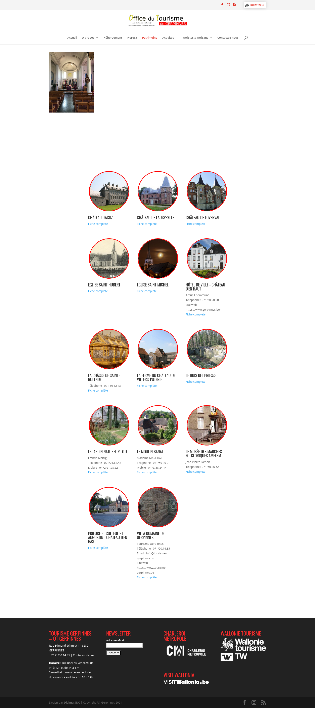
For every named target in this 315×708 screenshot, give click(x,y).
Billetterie (257, 5)
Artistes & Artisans (195, 37)
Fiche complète (98, 224)
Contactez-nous (227, 37)
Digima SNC (72, 702)
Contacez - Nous (83, 655)
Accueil (72, 37)
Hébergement (112, 37)
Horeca (132, 37)
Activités (168, 37)
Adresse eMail (115, 640)
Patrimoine (149, 37)
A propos (88, 37)
